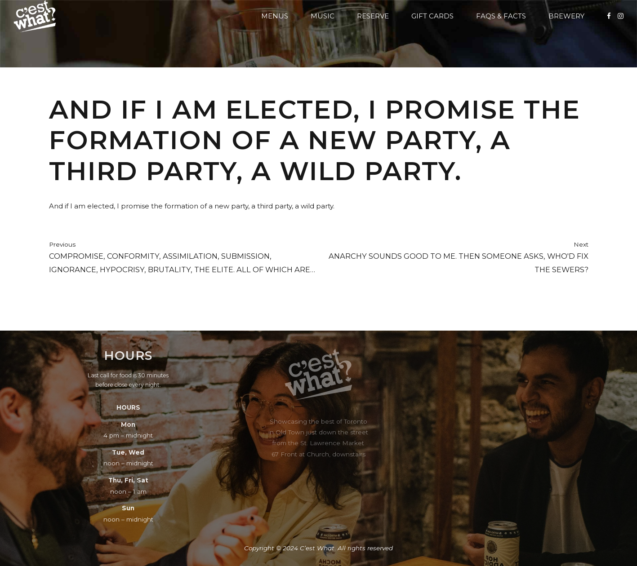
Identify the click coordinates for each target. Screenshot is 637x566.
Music (322, 16)
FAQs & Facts (501, 16)
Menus (274, 16)
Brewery (566, 16)
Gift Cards (432, 16)
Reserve (373, 16)
